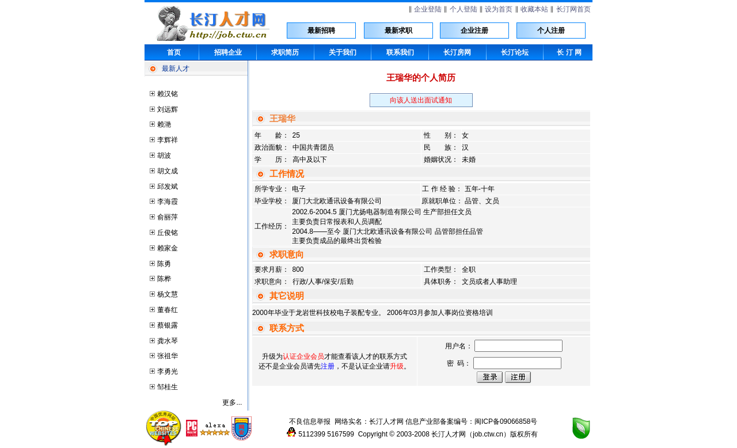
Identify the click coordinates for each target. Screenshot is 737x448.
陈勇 (164, 264)
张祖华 (167, 356)
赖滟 (164, 124)
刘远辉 (167, 109)
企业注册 (474, 30)
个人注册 (551, 30)
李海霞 (167, 202)
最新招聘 (321, 30)
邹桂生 (167, 387)
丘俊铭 (167, 233)
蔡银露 (167, 325)
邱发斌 (167, 187)
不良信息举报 (309, 421)
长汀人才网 (386, 421)
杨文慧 (167, 294)
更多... (232, 402)
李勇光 (167, 371)
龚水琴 (167, 341)
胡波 (164, 155)
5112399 (311, 434)
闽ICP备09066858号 (505, 421)
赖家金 (167, 248)
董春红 (167, 310)
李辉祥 (167, 140)
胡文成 (167, 171)
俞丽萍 (167, 217)
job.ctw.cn (488, 434)
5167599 (340, 434)
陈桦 (164, 279)
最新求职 (398, 30)
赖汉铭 (167, 94)
